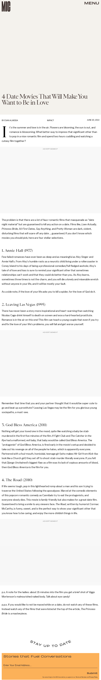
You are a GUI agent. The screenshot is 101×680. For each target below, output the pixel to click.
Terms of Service (81, 677)
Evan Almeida (11, 120)
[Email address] (50, 665)
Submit (92, 673)
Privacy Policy (93, 677)
